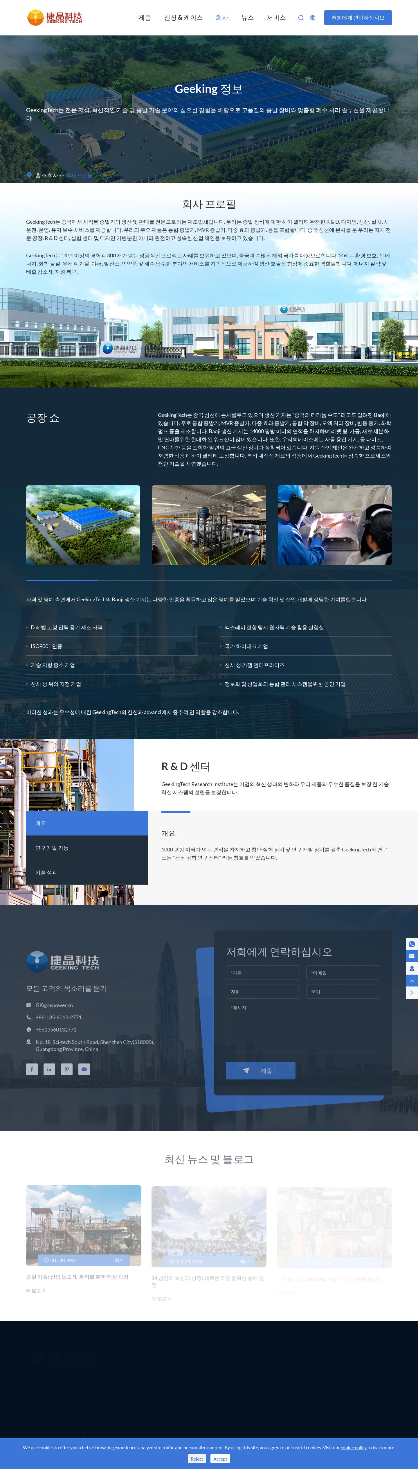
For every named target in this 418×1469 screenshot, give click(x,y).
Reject (197, 1458)
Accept (220, 1458)
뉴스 (247, 17)
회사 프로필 (78, 175)
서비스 (276, 17)
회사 (222, 17)
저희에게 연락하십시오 (358, 17)
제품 (144, 17)
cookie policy (354, 1447)
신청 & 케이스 (183, 17)
